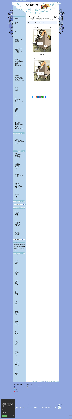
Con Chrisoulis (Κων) (17, 193)
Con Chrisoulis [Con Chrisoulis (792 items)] (19, 249)
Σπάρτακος (16, 63)
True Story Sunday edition (19, 128)
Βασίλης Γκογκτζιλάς (17, 157)
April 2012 (16, 371)
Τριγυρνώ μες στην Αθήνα (18, 75)
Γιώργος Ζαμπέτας (17, 24)
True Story (16, 127)
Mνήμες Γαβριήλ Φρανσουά (18, 48)
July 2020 (16, 261)
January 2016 (16, 321)
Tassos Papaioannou (17, 222)
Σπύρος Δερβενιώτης (17, 158)
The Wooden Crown (17, 225)
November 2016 (17, 310)
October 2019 (16, 271)
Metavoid (16, 110)
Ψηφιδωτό (16, 81)
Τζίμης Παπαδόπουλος (17, 176)
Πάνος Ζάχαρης (17, 163)
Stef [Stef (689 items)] (21, 248)
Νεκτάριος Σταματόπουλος (18, 185)
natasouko (16, 197)
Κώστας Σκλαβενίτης (17, 184)
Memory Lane (16, 109)
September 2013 (17, 352)
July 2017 (16, 301)
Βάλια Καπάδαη (17, 166)
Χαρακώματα (16, 79)
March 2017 (16, 305)
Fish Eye (16, 98)
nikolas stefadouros (45, 19)
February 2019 (17, 280)
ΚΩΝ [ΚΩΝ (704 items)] (23, 248)
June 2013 (16, 355)
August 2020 (16, 260)
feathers (16, 97)
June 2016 (16, 315)
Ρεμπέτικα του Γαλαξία (17, 60)
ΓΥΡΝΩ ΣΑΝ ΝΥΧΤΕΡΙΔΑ (19, 76)
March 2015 (16, 332)
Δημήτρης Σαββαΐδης (17, 183)
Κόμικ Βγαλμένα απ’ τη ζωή (18, 39)
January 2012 (16, 374)
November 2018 (17, 283)
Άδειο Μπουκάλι (17, 18)
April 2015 (16, 331)
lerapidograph (16, 107)
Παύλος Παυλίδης (17, 234)
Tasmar (16, 221)
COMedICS (16, 87)
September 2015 (17, 325)
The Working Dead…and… (19, 124)
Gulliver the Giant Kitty (17, 99)
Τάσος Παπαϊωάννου (17, 178)
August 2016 (16, 313)
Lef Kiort (16, 195)
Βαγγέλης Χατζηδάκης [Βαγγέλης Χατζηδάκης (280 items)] (17, 244)
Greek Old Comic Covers (18, 149)
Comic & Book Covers (17, 143)
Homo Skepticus (17, 100)
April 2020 (16, 264)
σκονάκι (49, 19)
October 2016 (16, 311)
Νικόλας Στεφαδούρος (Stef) (18, 186)
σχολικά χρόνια (52, 19)
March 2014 (16, 345)
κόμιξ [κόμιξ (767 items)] (16, 249)
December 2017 (17, 295)
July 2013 (16, 354)
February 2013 (17, 360)
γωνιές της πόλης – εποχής (18, 140)
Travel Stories (16, 126)
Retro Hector (16, 116)
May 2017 (16, 303)
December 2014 (17, 335)
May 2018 (16, 290)
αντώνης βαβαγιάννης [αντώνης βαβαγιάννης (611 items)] (20, 247)
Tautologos (16, 223)
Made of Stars (16, 108)
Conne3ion (43, 404)
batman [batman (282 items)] (21, 244)
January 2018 (16, 294)
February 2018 (17, 293)
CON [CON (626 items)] (24, 247)
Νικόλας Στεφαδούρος (33, 19)
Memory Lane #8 (34, 17)
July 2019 (16, 274)
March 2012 (16, 372)
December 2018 (17, 282)
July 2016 (16, 314)
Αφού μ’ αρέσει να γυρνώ (19, 77)
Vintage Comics (17, 144)
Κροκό (15, 38)
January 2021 (16, 254)
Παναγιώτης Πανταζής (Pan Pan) (19, 175)
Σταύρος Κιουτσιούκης (17, 167)
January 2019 (16, 281)
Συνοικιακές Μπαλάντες (18, 65)
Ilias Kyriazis (16, 214)
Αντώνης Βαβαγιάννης (17, 155)
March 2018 (16, 292)
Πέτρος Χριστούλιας (17, 235)
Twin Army (16, 129)
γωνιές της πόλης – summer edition (19, 141)
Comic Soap (16, 89)
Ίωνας (15, 32)
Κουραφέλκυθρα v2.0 (17, 41)
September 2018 (17, 285)
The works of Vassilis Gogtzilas (18, 226)
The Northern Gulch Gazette (18, 121)
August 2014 (16, 340)
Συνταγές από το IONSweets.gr (19, 134)
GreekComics (16, 213)
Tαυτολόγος (16, 187)
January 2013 (16, 361)
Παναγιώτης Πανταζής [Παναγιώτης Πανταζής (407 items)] (22, 246)
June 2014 (16, 342)
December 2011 (17, 375)
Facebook (17, 387)
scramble (40, 404)
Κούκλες (16, 37)
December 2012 (17, 362)
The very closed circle (17, 224)
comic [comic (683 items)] (20, 248)
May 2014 (16, 343)
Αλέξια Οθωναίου (17, 174)
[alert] (8, 408)
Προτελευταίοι (16, 59)
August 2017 (16, 300)
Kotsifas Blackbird (17, 194)
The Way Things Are (17, 122)
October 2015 (16, 324)
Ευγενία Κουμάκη (17, 168)
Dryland (16, 96)
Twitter (16, 389)
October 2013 (16, 351)
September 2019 (17, 272)
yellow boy (16, 130)
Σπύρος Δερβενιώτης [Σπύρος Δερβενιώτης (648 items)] (17, 248)
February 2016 (17, 320)
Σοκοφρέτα (16, 236)
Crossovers (16, 90)
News (15, 142)
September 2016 (17, 312)
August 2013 (16, 353)
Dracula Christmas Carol (18, 91)
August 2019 (16, 273)
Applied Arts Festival (30, 386)
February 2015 (17, 333)
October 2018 (16, 284)
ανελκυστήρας (16, 19)
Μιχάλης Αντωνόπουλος (18, 154)
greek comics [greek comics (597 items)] (15, 247)
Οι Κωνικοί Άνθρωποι (17, 52)
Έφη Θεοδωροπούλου (17, 165)
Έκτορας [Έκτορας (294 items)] (23, 244)
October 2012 (16, 364)
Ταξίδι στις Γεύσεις (17, 67)
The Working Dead (17, 123)
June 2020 (16, 262)
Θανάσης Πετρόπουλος (18, 233)
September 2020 (17, 259)
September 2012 (17, 365)
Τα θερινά (16, 66)
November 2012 (17, 363)
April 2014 (16, 344)
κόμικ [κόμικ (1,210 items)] (15, 250)
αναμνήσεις (41, 19)
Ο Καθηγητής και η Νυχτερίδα (18, 51)
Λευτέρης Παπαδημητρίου (18, 177)
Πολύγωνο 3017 (17, 58)
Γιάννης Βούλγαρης (17, 156)
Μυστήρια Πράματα (17, 50)
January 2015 (16, 334)
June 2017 (16, 302)
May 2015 (16, 330)
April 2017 (16, 304)
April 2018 (16, 291)
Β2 (15, 23)
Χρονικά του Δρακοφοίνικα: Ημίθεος (19, 80)
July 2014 (16, 341)
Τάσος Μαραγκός (17, 173)
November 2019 (17, 270)
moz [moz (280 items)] (14, 244)
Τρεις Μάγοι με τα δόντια (18, 74)
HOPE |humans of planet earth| (19, 101)
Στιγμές (16, 64)
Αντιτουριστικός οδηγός (18, 20)
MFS (15, 111)
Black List (16, 86)
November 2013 (17, 350)
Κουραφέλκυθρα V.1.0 (17, 40)
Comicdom (16, 211)
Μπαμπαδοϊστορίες (17, 49)
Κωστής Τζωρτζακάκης (17, 188)
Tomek (16, 125)
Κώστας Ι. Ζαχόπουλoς (18, 164)
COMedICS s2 (16, 88)
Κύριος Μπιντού (17, 42)
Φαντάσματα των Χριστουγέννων (19, 78)
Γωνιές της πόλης (17, 139)
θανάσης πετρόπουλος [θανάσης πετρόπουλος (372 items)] (16, 246)
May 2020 (16, 263)
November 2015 (17, 323)
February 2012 (17, 373)
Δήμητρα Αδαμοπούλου (18, 153)
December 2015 (17, 322)
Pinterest (17, 391)
